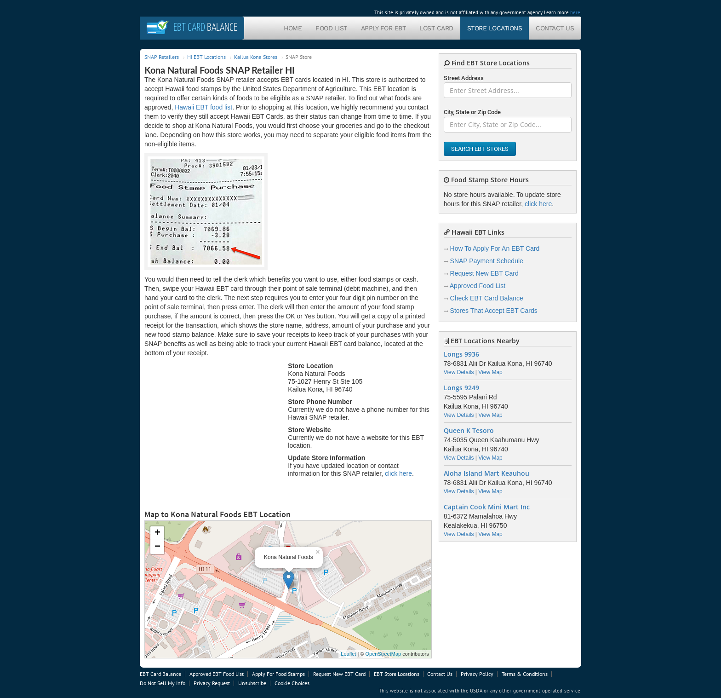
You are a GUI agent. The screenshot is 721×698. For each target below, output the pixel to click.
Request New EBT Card (484, 273)
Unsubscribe (252, 683)
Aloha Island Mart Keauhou (486, 473)
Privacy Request (212, 683)
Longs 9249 (461, 388)
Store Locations (494, 28)
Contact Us (555, 28)
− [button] (157, 547)
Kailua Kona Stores (255, 56)
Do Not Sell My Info (162, 683)
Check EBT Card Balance (486, 298)
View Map (490, 372)
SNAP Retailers (161, 56)
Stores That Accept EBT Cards (494, 310)
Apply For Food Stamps (278, 673)
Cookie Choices (292, 683)
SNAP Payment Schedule (486, 261)
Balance (205, 28)
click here (398, 473)
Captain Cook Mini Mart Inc (487, 507)
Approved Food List (477, 285)
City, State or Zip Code (472, 112)
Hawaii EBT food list (203, 107)
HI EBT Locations (206, 56)
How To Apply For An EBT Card (495, 248)
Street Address (464, 78)
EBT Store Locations (396, 673)
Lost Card (436, 28)
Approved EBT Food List (216, 673)
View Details (459, 372)
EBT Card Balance (160, 673)
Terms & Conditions (525, 673)
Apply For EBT (383, 28)
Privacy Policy (477, 673)
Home (293, 28)
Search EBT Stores (480, 148)
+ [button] (157, 533)
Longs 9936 (461, 354)
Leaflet (348, 654)
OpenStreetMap (383, 654)
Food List (331, 28)
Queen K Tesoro (469, 431)
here (575, 12)
